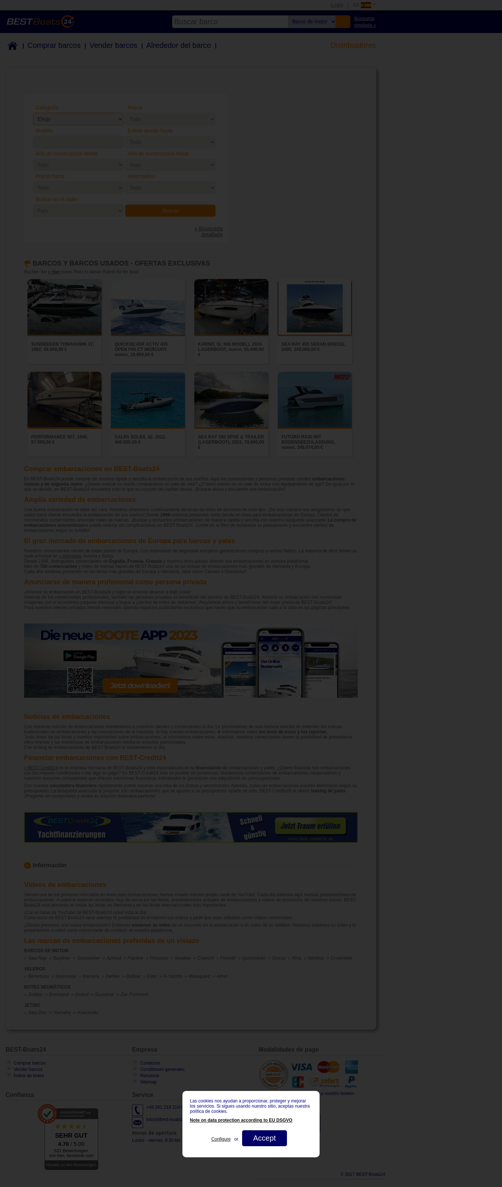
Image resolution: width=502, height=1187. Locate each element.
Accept (264, 1138)
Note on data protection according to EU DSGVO (241, 1120)
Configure (221, 1139)
